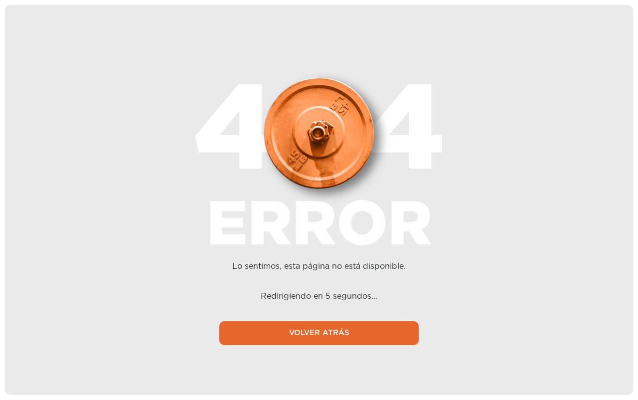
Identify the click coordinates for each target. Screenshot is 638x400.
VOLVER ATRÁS (319, 333)
